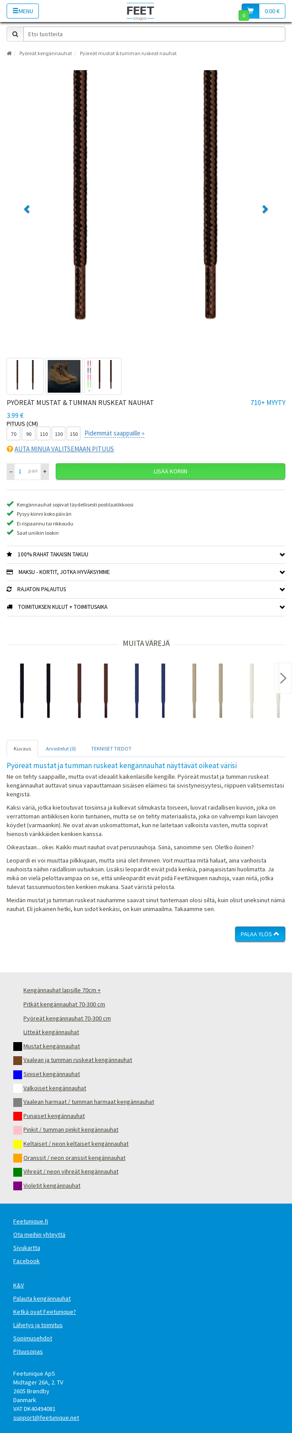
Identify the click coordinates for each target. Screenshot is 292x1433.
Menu (22, 11)
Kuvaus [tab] (22, 748)
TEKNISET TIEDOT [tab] (111, 748)
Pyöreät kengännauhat (45, 53)
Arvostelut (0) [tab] (61, 748)
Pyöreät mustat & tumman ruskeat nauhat (128, 53)
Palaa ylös (260, 934)
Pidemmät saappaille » (114, 433)
